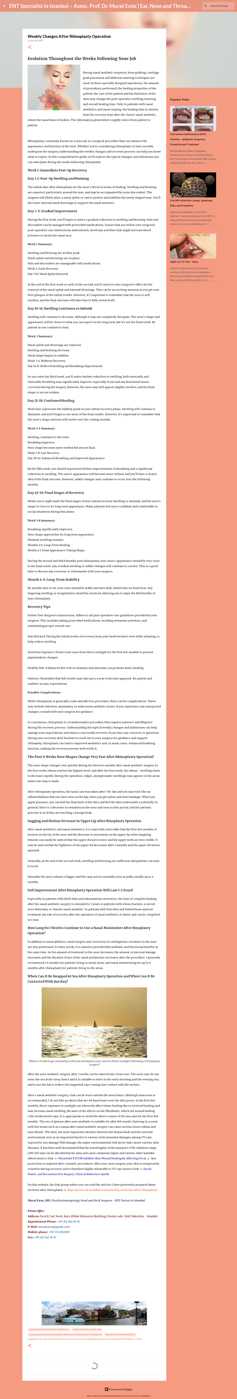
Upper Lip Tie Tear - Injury (184, 261)
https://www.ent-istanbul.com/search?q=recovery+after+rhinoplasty (112, 1190)
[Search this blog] (217, 6)
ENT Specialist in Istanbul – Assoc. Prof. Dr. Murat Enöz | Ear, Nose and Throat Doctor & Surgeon (120, 6)
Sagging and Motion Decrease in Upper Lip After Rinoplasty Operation (65, 1334)
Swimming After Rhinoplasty (120, 1334)
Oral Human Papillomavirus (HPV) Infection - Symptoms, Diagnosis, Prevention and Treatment (188, 139)
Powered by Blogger (118, 1389)
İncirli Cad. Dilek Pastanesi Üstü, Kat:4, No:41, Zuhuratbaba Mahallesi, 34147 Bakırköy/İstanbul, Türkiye (90, 1339)
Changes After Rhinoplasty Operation (49, 1329)
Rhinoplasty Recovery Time (87, 1329)
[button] (30, 47)
